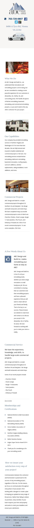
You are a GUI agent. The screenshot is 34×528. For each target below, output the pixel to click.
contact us (19, 315)
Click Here (18, 228)
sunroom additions (10, 165)
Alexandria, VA (18, 321)
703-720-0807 (15, 18)
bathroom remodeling (18, 159)
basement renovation (11, 162)
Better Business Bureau (14, 439)
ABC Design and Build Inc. (12, 200)
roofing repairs (22, 162)
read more (8, 401)
